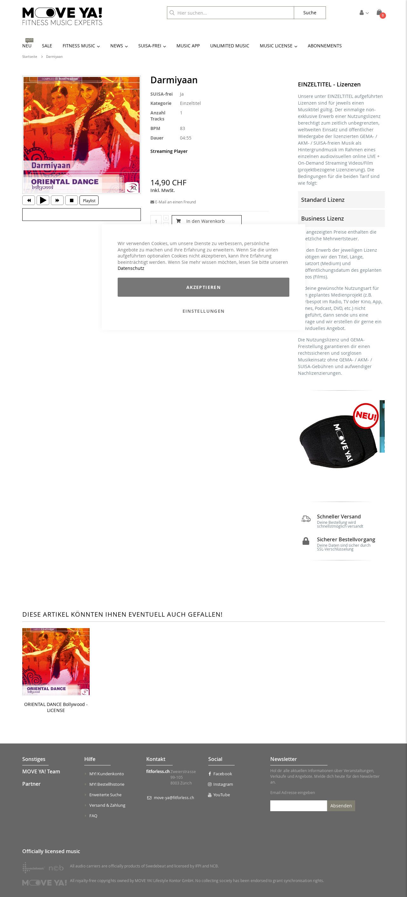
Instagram (220, 789)
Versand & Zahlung (107, 810)
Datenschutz (131, 268)
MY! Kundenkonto (106, 779)
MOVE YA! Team (41, 776)
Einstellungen (204, 311)
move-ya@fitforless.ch (174, 802)
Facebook (220, 779)
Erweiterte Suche (105, 800)
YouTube (219, 800)
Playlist (89, 200)
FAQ (93, 821)
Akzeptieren (203, 287)
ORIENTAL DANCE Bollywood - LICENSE (56, 712)
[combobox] (230, 12)
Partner (31, 788)
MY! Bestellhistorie (106, 789)
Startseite (29, 57)
